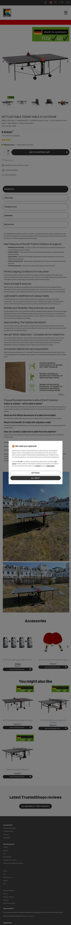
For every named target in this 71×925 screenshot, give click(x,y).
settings (35, 473)
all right (35, 478)
